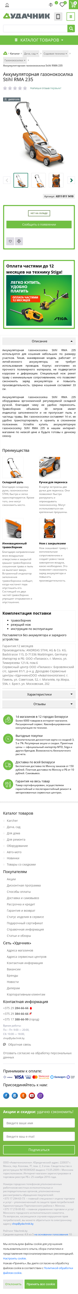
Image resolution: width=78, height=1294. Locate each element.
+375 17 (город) (21, 1019)
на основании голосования (51, 1234)
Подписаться (39, 1149)
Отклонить (13, 1284)
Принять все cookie (41, 1284)
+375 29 (17, 1008)
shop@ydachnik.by (22, 1223)
